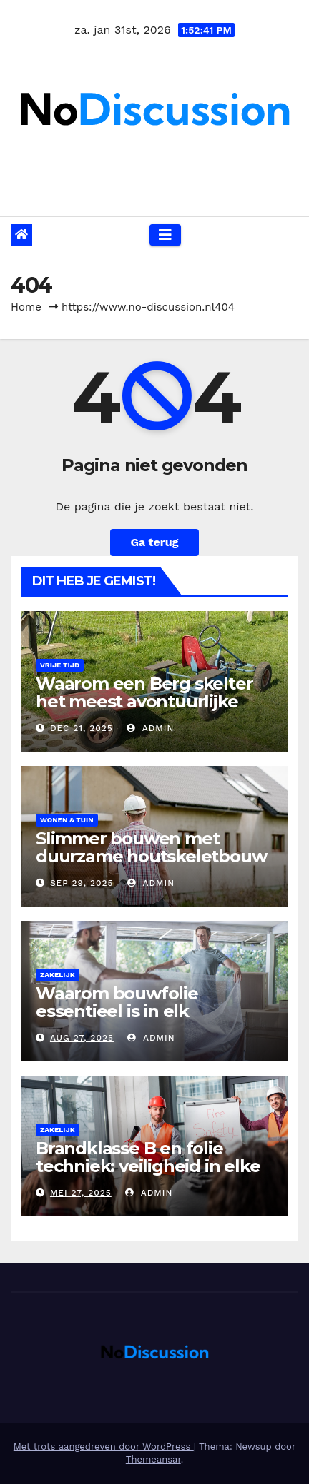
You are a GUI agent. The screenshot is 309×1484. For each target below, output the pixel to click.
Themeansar (153, 1459)
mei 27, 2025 (81, 1193)
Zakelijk (57, 975)
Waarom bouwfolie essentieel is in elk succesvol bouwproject (133, 1011)
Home (26, 307)
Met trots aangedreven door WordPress (104, 1446)
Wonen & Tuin (67, 820)
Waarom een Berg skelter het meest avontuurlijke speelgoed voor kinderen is (150, 701)
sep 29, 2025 (82, 883)
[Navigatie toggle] (165, 235)
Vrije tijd (59, 665)
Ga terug (154, 542)
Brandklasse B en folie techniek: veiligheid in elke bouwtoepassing (148, 1166)
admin (150, 728)
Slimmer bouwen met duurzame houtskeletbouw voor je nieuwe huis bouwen (154, 856)
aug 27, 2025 (82, 1038)
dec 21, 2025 (81, 728)
